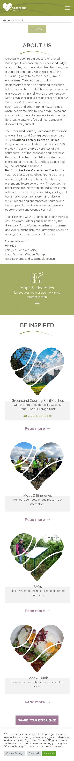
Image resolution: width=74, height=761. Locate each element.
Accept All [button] (49, 753)
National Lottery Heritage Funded (37, 140)
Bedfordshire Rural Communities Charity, (32, 170)
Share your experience (37, 720)
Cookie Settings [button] (14, 753)
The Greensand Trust (23, 166)
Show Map (37, 29)
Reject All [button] (34, 753)
